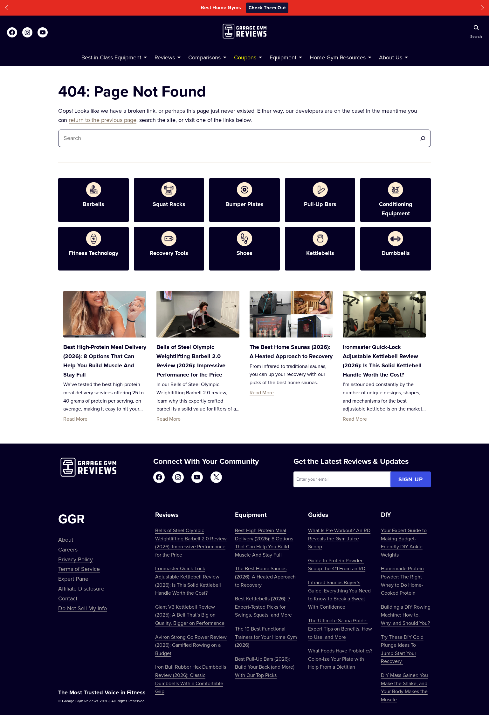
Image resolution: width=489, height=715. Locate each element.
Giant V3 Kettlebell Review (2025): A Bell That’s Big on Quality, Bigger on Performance (189, 614)
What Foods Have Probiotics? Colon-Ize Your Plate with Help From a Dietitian (340, 658)
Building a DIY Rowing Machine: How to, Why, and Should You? (405, 614)
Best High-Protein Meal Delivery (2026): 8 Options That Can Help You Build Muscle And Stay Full (264, 542)
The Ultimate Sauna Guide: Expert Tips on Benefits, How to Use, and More (340, 628)
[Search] (423, 138)
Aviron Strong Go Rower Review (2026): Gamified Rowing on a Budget (191, 645)
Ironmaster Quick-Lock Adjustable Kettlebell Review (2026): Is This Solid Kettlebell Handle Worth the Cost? (188, 580)
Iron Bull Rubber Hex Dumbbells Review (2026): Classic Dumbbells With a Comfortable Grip (190, 679)
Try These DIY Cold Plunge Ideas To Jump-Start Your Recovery (402, 649)
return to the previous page (102, 120)
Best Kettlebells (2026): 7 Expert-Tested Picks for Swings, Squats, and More (263, 606)
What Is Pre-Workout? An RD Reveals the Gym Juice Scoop (339, 538)
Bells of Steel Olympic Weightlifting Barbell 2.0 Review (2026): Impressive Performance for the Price (191, 542)
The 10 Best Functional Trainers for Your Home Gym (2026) (266, 636)
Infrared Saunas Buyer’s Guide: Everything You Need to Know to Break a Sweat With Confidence (339, 594)
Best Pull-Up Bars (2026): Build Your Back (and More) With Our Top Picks (264, 666)
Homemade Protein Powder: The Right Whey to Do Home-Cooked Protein (402, 580)
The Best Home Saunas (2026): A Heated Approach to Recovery (265, 576)
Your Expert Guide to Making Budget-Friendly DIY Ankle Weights (404, 542)
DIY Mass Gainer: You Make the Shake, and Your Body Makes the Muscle (404, 687)
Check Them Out (267, 7)
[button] (6, 8)
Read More (75, 418)
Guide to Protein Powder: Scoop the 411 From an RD (336, 564)
